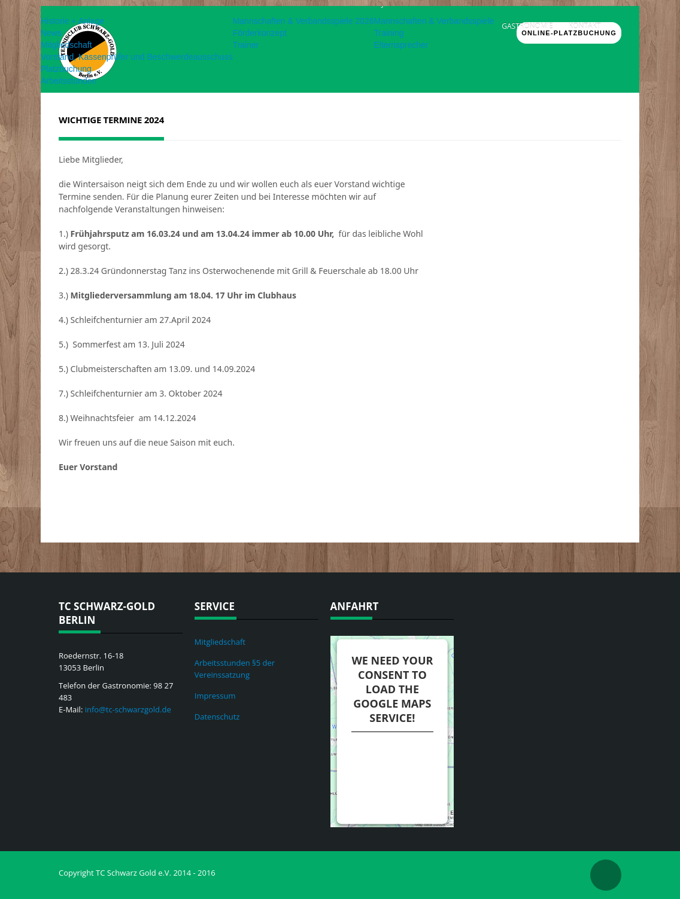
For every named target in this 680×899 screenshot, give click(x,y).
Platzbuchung (66, 69)
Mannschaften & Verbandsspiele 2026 (303, 21)
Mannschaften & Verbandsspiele (434, 21)
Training (388, 33)
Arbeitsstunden (68, 81)
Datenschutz (217, 716)
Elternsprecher (401, 45)
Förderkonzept (260, 33)
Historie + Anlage (72, 21)
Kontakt (585, 26)
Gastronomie (527, 26)
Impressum (215, 695)
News (51, 33)
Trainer (246, 45)
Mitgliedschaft (66, 45)
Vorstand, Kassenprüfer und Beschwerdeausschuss (137, 57)
